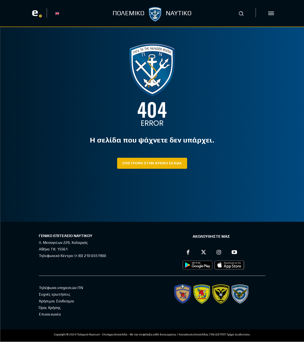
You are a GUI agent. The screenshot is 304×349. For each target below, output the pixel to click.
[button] (241, 13)
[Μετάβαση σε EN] (57, 13)
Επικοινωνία (50, 314)
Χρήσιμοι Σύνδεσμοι (56, 301)
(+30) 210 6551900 (90, 255)
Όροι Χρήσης (50, 307)
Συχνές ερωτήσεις (54, 294)
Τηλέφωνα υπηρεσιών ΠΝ (61, 287)
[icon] (271, 13)
